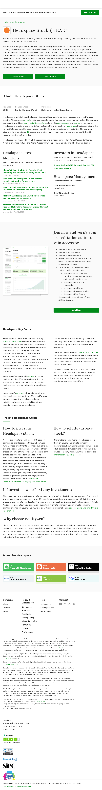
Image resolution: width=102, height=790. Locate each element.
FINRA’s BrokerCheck (10, 664)
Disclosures (27, 607)
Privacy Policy (28, 617)
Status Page (46, 611)
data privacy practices (88, 352)
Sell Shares (50, 76)
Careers (6, 607)
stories (77, 123)
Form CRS (26, 625)
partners (20, 393)
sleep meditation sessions (34, 123)
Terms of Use (40, 701)
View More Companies (15, 22)
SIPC (9, 658)
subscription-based (12, 341)
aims (26, 120)
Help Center (46, 604)
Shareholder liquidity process (67, 455)
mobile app (71, 126)
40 (28, 132)
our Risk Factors (61, 648)
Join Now (76, 310)
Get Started (90, 12)
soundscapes (63, 123)
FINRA (5, 658)
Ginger (31, 376)
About (6, 604)
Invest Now (18, 76)
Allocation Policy (29, 621)
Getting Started (47, 607)
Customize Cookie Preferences (17, 786)
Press (5, 611)
